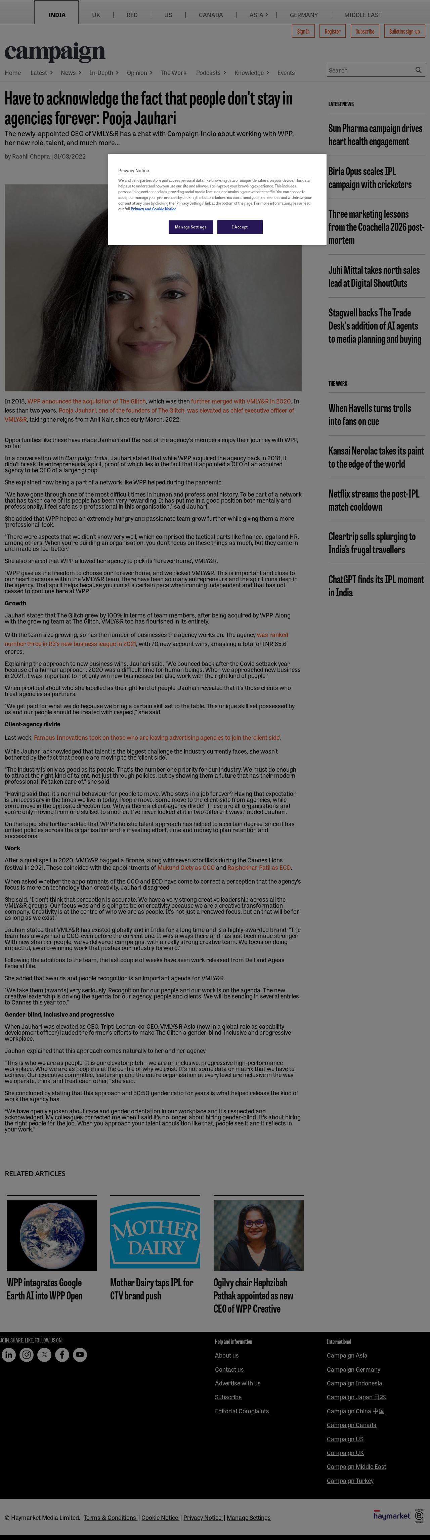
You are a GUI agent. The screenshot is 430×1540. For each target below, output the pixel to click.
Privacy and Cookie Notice (153, 208)
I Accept (240, 226)
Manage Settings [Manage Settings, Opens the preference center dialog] (191, 226)
